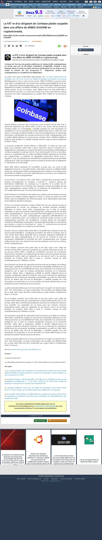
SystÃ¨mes (98, 4)
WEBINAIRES (26, 7)
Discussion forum (85, 50)
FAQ (25, 1)
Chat (37, 1)
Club (77, 1)
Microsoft (45, 4)
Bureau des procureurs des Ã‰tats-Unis (26, 358)
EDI (64, 4)
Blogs (31, 1)
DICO (74, 7)
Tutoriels (18, 1)
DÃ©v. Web (57, 4)
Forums (9, 1)
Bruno (27, 50)
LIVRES (34, 7)
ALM (39, 4)
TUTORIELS (13, 7)
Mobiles (90, 4)
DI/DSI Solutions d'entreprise (18, 4)
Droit (71, 1)
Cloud (30, 4)
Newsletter (46, 1)
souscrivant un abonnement (45, 415)
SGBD (79, 4)
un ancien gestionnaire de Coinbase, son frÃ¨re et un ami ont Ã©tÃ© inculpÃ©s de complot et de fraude (35, 87)
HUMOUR (80, 7)
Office (84, 4)
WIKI (69, 7)
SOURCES (56, 7)
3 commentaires (36, 50)
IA (35, 4)
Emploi (55, 1)
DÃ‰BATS (64, 7)
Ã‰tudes (63, 1)
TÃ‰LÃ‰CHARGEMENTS (44, 7)
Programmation (71, 4)
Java (51, 4)
